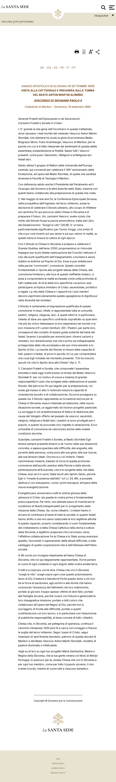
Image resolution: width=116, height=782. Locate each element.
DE (42, 67)
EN (49, 67)
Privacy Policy (58, 773)
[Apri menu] (111, 7)
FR (62, 67)
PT (74, 67)
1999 (16, 21)
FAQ (58, 759)
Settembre (27, 21)
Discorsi (7, 21)
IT (68, 67)
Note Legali (58, 763)
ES (55, 67)
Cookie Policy (58, 768)
